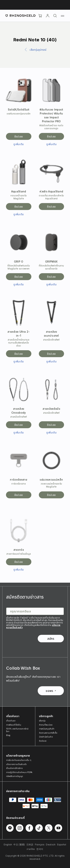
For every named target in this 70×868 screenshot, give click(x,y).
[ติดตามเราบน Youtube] (58, 828)
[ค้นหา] (55, 16)
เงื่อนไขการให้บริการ (14, 768)
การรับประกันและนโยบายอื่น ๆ (18, 760)
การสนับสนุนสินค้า (47, 729)
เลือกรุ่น (42, 721)
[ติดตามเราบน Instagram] (19, 828)
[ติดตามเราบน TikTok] (39, 828)
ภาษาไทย (31, 849)
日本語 (30, 844)
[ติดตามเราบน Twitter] (48, 828)
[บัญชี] (48, 16)
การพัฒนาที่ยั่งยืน (13, 725)
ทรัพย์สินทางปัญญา (14, 776)
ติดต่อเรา (43, 741)
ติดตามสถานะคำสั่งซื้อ (48, 733)
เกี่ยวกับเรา (10, 721)
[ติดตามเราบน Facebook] (29, 828)
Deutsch (50, 844)
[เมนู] (62, 16)
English (8, 844)
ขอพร (51, 691)
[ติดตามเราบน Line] (10, 828)
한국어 (39, 849)
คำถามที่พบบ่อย (46, 725)
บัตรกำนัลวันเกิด (46, 737)
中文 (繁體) (19, 844)
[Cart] (40, 16)
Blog (8, 735)
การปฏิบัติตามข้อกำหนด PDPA (19, 772)
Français (40, 844)
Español (61, 844)
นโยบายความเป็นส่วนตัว (16, 764)
